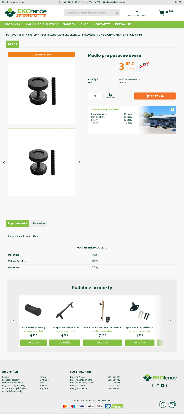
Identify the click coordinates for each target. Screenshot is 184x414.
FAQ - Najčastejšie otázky (13, 385)
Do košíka (33, 342)
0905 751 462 (114, 380)
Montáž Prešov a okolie (12, 383)
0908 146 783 (114, 388)
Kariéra (43, 377)
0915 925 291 (114, 377)
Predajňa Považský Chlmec (82, 383)
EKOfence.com (104, 400)
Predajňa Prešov (77, 377)
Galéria (12, 43)
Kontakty (102, 24)
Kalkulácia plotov (42, 24)
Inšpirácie (44, 388)
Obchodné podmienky (12, 391)
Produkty (12, 24)
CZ (180, 2)
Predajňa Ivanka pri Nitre (81, 380)
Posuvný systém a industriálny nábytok (42, 35)
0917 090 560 (114, 383)
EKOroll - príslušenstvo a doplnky (92, 35)
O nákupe (44, 380)
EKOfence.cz (91, 400)
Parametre (38, 223)
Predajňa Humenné (78, 388)
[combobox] (92, 12)
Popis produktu (17, 223)
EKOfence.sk (79, 400)
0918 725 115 (114, 385)
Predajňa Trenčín (77, 385)
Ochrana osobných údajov (14, 388)
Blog (84, 24)
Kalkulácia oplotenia (11, 380)
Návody (69, 24)
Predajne (123, 24)
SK (176, 2)
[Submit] (116, 12)
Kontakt (5, 377)
